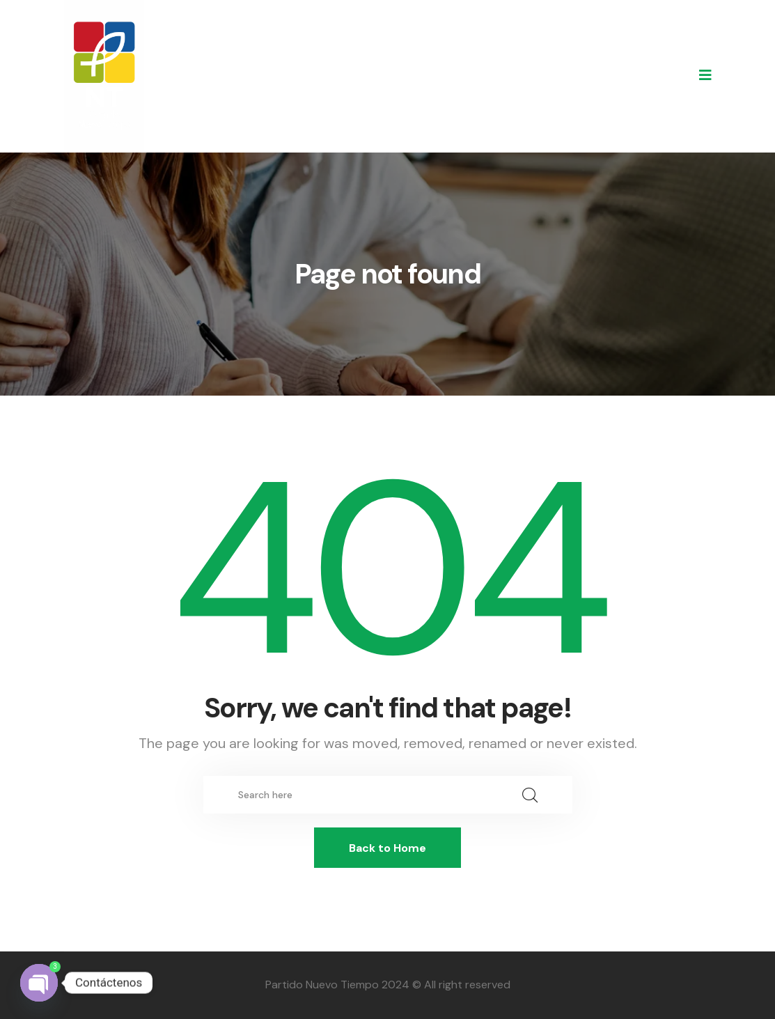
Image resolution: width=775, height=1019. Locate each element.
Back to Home (387, 848)
